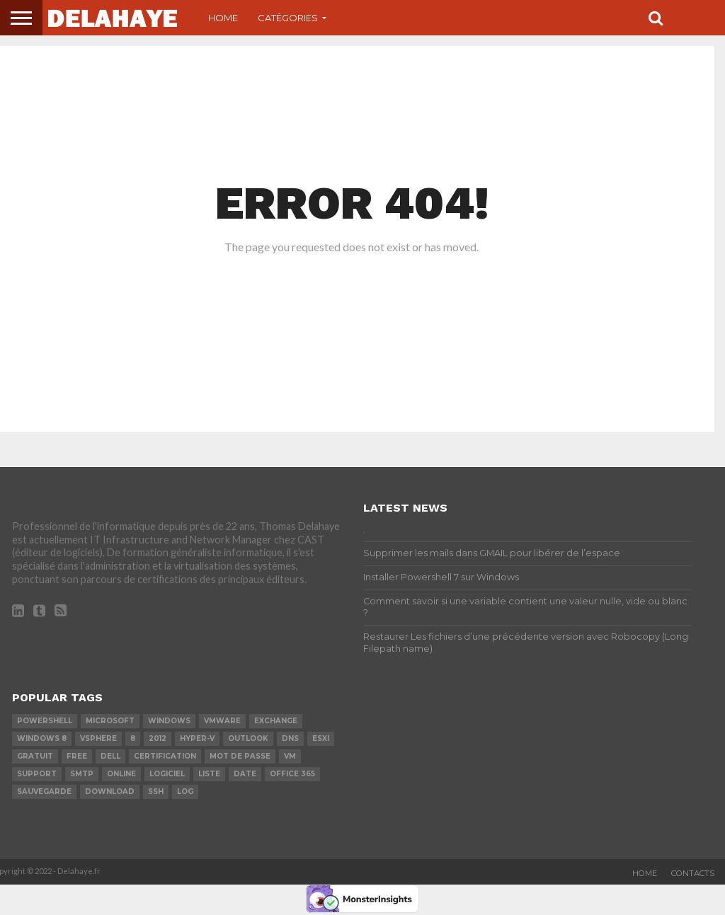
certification (165, 756)
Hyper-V (197, 738)
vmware (222, 720)
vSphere (98, 738)
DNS (290, 738)
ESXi (320, 738)
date (245, 773)
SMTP (81, 773)
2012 (157, 738)
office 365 (292, 773)
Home (223, 17)
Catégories (288, 17)
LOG (185, 791)
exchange (275, 720)
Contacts (692, 873)
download (110, 791)
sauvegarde (44, 791)
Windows (169, 720)
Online (121, 773)
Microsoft (110, 720)
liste (209, 773)
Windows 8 (42, 738)
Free (77, 756)
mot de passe (240, 756)
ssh (156, 791)
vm (290, 756)
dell (110, 756)
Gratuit (35, 756)
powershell (44, 720)
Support (37, 773)
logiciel (167, 773)
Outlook (248, 738)
